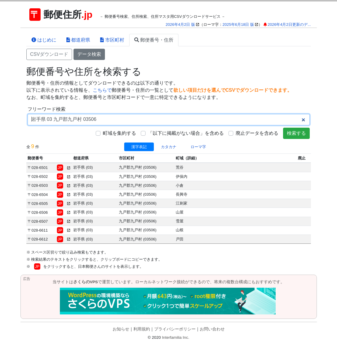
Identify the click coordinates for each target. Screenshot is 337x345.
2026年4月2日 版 (180, 24)
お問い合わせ (212, 329)
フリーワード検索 (47, 109)
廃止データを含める (257, 133)
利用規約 (141, 329)
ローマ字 (198, 147)
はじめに (43, 39)
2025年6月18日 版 (238, 24)
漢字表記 (139, 147)
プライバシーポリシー (175, 329)
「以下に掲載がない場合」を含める (186, 133)
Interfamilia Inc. (175, 337)
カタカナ (168, 147)
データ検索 (89, 54)
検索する (296, 133)
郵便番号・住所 (153, 39)
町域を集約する (119, 133)
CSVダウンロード (49, 54)
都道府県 (78, 39)
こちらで (102, 90)
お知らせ (121, 329)
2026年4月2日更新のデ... (289, 24)
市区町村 (112, 39)
